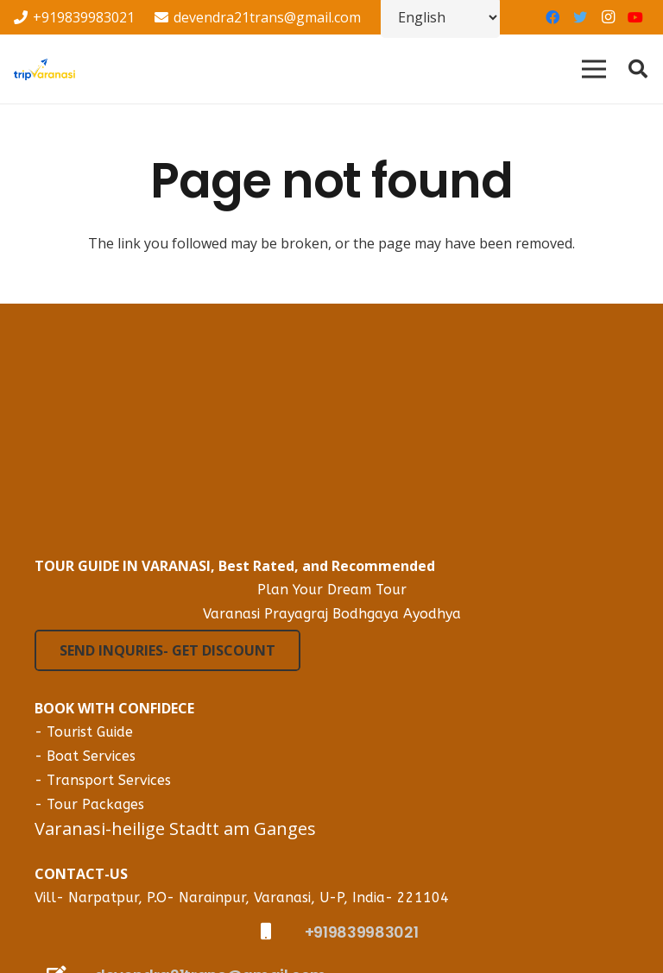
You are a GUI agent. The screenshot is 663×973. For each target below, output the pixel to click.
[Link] (44, 69)
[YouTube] (635, 17)
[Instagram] (608, 17)
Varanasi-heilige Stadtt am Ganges (175, 828)
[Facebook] (552, 17)
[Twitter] (580, 17)
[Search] (638, 69)
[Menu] (594, 69)
